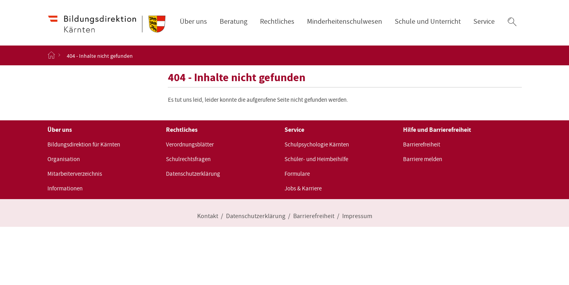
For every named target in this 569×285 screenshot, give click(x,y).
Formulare (297, 174)
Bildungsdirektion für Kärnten (83, 144)
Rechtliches (277, 21)
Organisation (63, 159)
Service (484, 21)
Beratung (233, 21)
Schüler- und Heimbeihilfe (316, 159)
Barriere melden (422, 159)
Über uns (193, 21)
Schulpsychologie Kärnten (316, 144)
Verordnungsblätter (190, 144)
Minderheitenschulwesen (344, 21)
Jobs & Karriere (303, 188)
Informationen (65, 188)
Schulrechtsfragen (188, 159)
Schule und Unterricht (428, 21)
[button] (512, 22)
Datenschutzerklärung (193, 174)
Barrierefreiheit (421, 144)
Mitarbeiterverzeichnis (74, 174)
